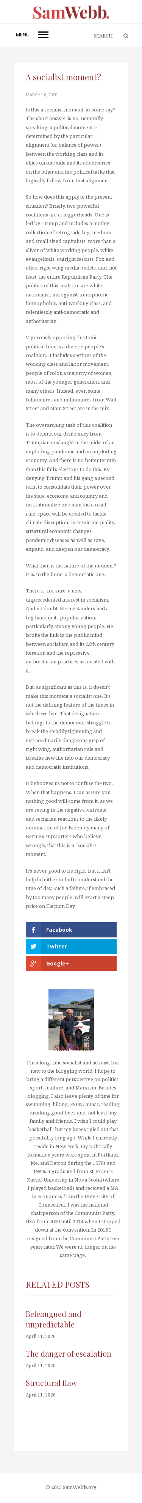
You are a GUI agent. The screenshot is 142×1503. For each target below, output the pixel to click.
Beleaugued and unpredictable (53, 1319)
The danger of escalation (68, 1353)
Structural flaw (51, 1383)
